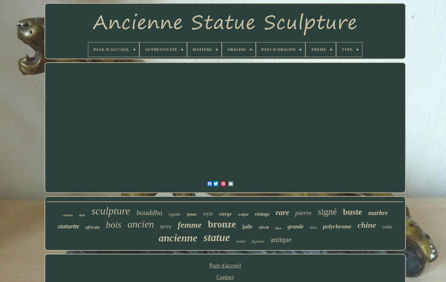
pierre (303, 213)
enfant (241, 241)
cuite (387, 227)
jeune (192, 214)
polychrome (337, 226)
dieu (313, 227)
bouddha (149, 213)
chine (367, 225)
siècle (264, 227)
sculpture (110, 211)
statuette (68, 226)
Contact (225, 277)
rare (282, 212)
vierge (225, 214)
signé (327, 212)
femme (189, 225)
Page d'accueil (225, 265)
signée (174, 214)
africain (92, 227)
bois (113, 224)
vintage (262, 214)
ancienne (178, 238)
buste (352, 212)
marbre (378, 213)
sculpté (243, 214)
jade (247, 226)
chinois (68, 215)
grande (295, 226)
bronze (222, 224)
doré (82, 215)
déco (278, 228)
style (208, 214)
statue (216, 237)
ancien (141, 224)
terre (165, 226)
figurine (258, 241)
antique (281, 240)
